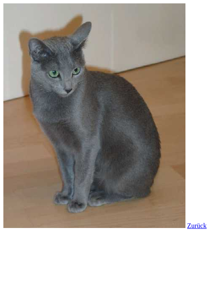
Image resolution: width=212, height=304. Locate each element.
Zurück (197, 225)
